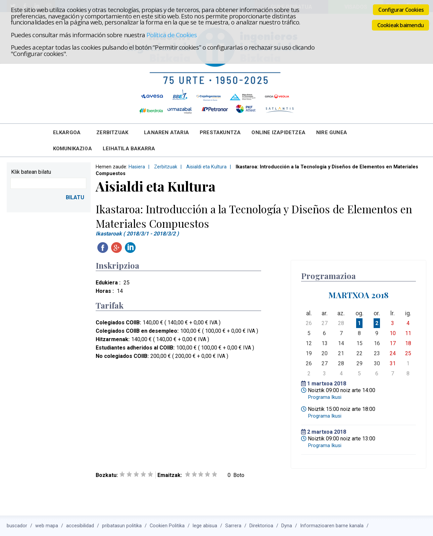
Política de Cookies (171, 35)
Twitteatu (144, 247)
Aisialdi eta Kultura (206, 167)
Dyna (286, 526)
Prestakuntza (220, 132)
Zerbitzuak (112, 132)
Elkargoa (67, 132)
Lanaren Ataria (166, 132)
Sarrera (233, 526)
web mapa (46, 526)
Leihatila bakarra (129, 149)
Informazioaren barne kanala (332, 526)
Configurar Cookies (401, 9)
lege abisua (205, 526)
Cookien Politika (167, 526)
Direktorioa (261, 526)
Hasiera (137, 167)
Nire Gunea (331, 132)
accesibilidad (80, 526)
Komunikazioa (72, 149)
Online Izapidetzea (278, 132)
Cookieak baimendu (400, 25)
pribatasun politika (122, 526)
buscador (17, 526)
